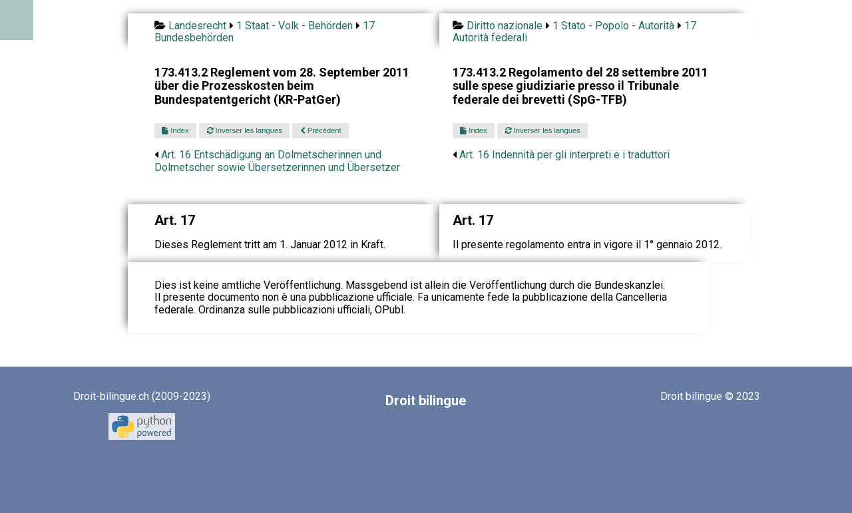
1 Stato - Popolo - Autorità (613, 25)
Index (175, 130)
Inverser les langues (244, 130)
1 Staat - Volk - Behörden (294, 25)
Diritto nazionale (504, 25)
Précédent (320, 130)
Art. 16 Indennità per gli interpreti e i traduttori (564, 154)
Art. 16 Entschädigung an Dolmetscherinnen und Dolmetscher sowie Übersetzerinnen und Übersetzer (277, 160)
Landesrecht (197, 25)
